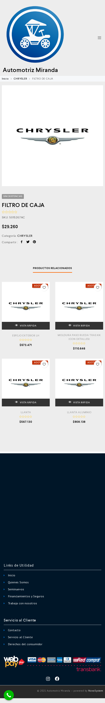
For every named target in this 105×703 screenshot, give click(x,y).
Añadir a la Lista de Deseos (44, 287)
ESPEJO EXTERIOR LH (25, 335)
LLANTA (26, 412)
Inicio (5, 78)
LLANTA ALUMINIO (79, 412)
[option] (52, 135)
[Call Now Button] (9, 695)
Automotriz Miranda (30, 70)
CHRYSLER (20, 78)
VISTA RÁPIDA (25, 325)
